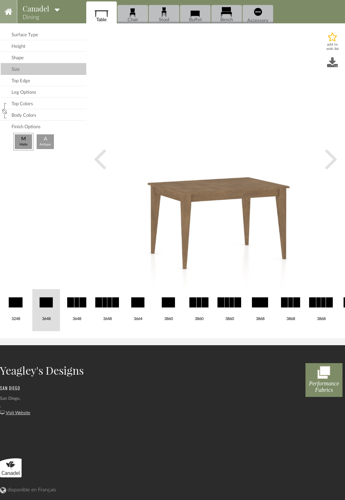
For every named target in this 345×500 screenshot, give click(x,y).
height (19, 46)
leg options (24, 92)
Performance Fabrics (323, 378)
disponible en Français (28, 489)
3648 (46, 305)
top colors (22, 104)
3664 (137, 305)
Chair (133, 14)
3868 (260, 305)
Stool (164, 14)
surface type (25, 35)
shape (18, 58)
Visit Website (18, 413)
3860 (168, 305)
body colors (24, 115)
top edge (21, 81)
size (16, 69)
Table (102, 14)
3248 (15, 305)
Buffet (195, 14)
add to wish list (332, 47)
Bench (227, 14)
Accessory (257, 15)
